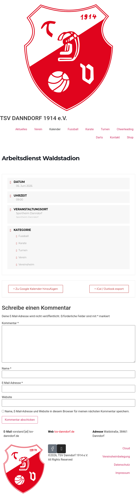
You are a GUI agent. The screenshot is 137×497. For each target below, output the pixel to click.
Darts (99, 137)
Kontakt (115, 137)
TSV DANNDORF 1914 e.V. (33, 118)
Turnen (105, 129)
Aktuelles (21, 129)
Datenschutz (122, 464)
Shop (130, 137)
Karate (89, 129)
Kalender (55, 129)
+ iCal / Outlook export (109, 288)
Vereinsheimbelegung (116, 456)
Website (7, 397)
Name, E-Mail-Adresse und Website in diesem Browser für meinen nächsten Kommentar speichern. (67, 411)
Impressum (122, 473)
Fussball (73, 129)
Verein (38, 129)
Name (6, 368)
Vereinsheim (25, 264)
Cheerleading (125, 129)
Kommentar (10, 323)
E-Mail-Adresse (12, 383)
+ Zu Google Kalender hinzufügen (35, 288)
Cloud (126, 448)
